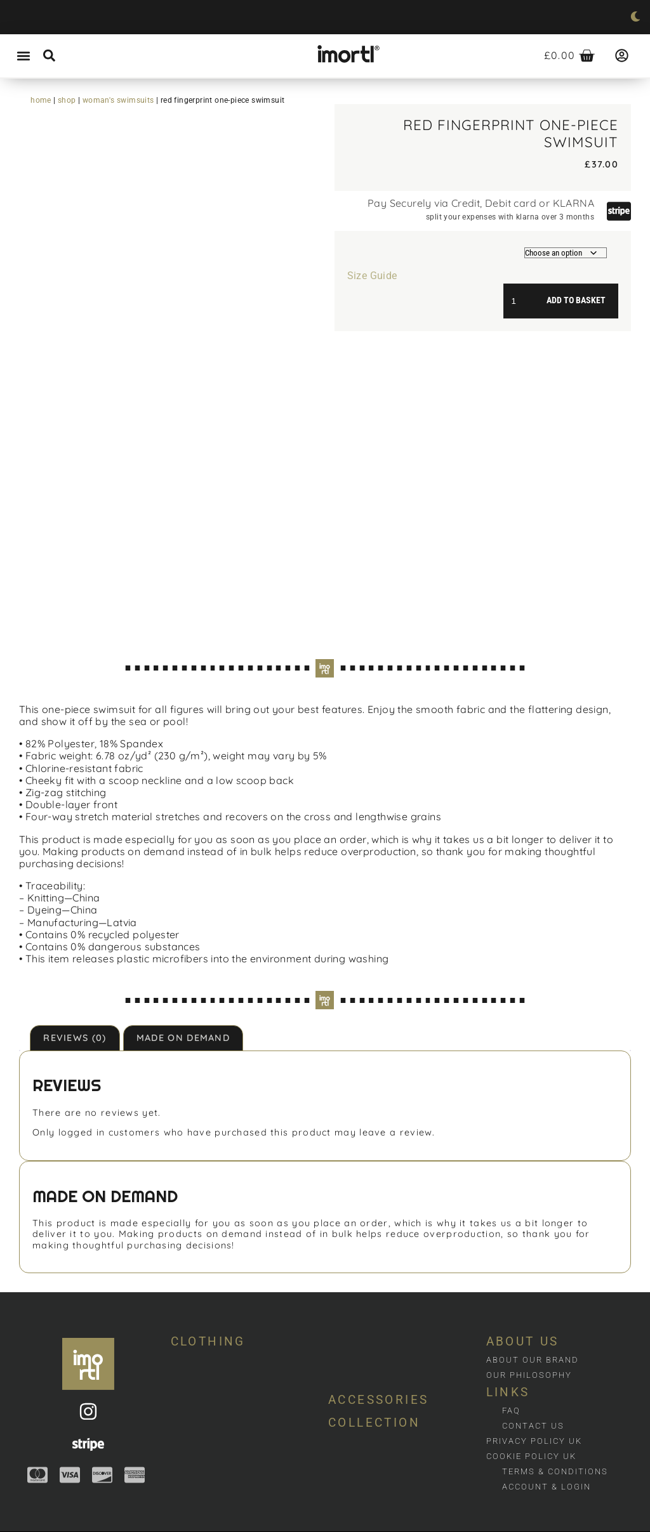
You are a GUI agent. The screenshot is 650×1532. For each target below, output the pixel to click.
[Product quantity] (518, 301)
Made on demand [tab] (183, 1030)
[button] (23, 56)
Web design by (30, 1527)
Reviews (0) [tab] (74, 1030)
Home (40, 100)
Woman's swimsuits (118, 100)
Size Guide (372, 276)
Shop (67, 100)
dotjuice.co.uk (92, 1527)
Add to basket (576, 300)
